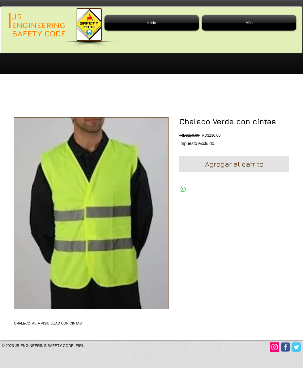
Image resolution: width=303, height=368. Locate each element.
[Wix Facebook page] (285, 347)
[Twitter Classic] (296, 347)
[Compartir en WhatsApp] (183, 189)
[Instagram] (274, 347)
